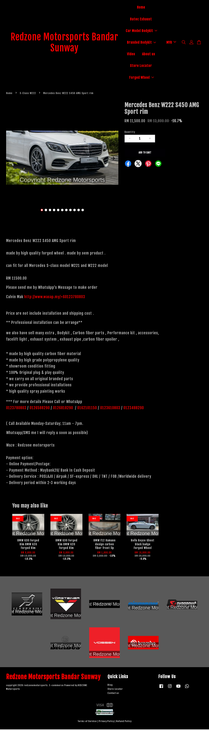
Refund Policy (123, 722)
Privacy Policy (106, 722)
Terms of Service (87, 722)
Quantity (130, 132)
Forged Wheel (141, 78)
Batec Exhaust (141, 19)
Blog (110, 685)
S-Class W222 (28, 93)
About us (148, 54)
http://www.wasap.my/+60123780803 (54, 297)
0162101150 (86, 408)
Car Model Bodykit (141, 31)
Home (141, 8)
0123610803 (110, 408)
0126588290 (40, 408)
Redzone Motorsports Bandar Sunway (64, 43)
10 (78, 210)
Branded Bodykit (141, 43)
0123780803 (16, 408)
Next (113, 159)
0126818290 (63, 408)
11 (82, 210)
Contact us (113, 693)
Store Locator (141, 66)
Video (131, 54)
